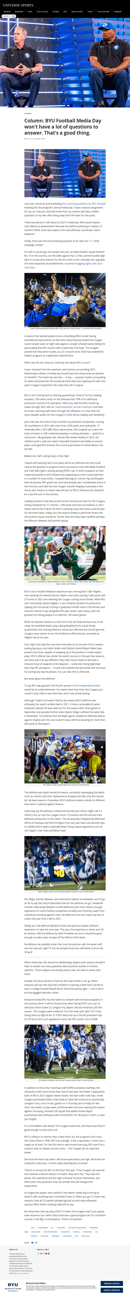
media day (34, 1236)
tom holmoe (55, 1236)
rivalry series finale (43, 1103)
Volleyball (117, 11)
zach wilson (85, 1236)
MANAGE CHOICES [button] (111, 1283)
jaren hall (76, 1232)
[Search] (9, 16)
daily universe (35, 1232)
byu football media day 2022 (77, 1227)
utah (76, 1236)
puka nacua (44, 1236)
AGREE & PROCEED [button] (112, 1290)
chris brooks (93, 1227)
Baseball (7, 11)
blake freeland (43, 1227)
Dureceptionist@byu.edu (17, 1275)
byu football (61, 1227)
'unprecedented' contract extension (74, 407)
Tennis (90, 11)
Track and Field (103, 11)
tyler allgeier (67, 1236)
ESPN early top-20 (90, 1003)
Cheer (30, 11)
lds (96, 1232)
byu (52, 1227)
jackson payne (65, 1232)
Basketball (19, 11)
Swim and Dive (77, 11)
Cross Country (42, 11)
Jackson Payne (32, 138)
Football (55, 11)
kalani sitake (87, 1232)
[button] (127, 1283)
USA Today (95, 1011)
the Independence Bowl (87, 685)
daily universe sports (50, 1232)
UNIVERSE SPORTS (18, 5)
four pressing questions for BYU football (84, 203)
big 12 (33, 1227)
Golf (65, 11)
